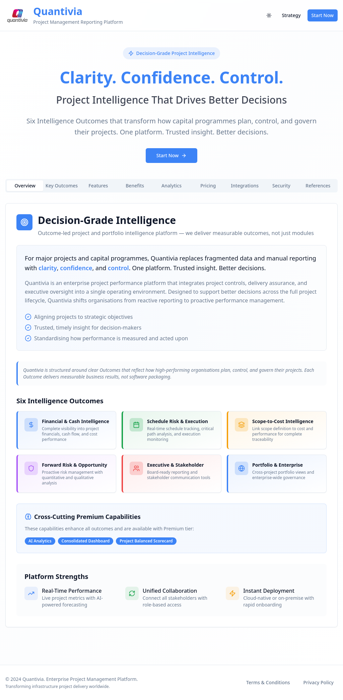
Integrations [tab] (245, 185)
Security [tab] (281, 185)
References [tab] (317, 185)
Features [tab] (98, 185)
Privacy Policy (318, 682)
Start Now (323, 15)
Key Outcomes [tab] (62, 185)
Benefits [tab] (135, 185)
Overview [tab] (25, 185)
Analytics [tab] (171, 185)
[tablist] (171, 185)
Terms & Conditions (268, 682)
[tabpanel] (171, 415)
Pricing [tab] (208, 185)
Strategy (291, 15)
